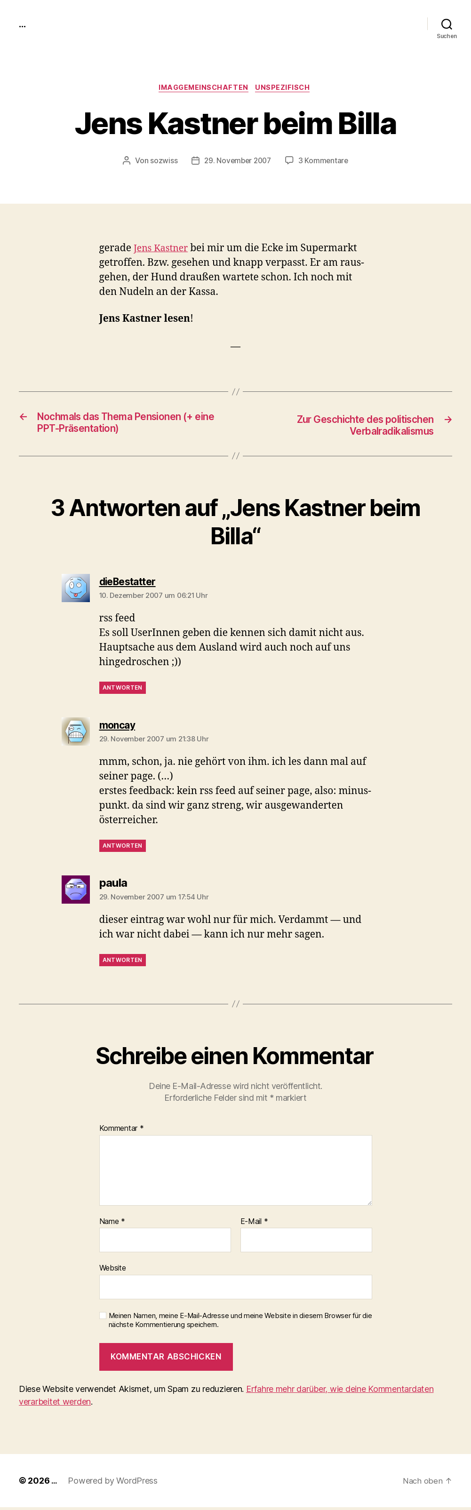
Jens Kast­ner (163, 250)
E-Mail (254, 1224)
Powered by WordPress (114, 1483)
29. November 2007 (237, 162)
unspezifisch (286, 89)
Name (112, 1224)
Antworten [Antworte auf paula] (123, 962)
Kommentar (121, 1131)
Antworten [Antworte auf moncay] (123, 847)
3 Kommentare (325, 162)
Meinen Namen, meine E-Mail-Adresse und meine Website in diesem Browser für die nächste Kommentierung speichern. (240, 1323)
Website (112, 1270)
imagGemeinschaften (203, 89)
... (23, 23)
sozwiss (161, 162)
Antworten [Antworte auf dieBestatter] (123, 689)
